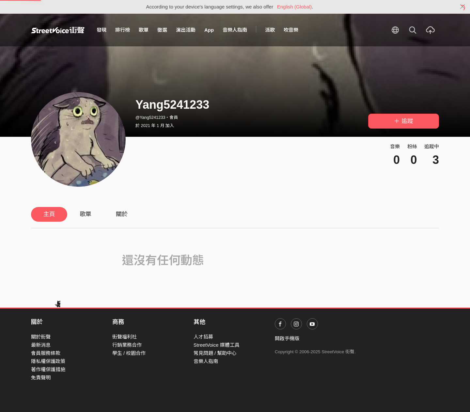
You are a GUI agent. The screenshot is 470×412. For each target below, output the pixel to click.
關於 (122, 214)
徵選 (162, 30)
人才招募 (203, 337)
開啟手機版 (287, 338)
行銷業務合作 (127, 345)
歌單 (144, 30)
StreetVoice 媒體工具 (217, 345)
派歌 (270, 30)
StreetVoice (58, 30)
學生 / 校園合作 (129, 353)
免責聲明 (41, 377)
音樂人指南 (235, 30)
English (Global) (294, 6)
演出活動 (186, 30)
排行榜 (122, 30)
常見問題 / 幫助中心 (215, 353)
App (209, 30)
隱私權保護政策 (48, 361)
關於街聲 (41, 337)
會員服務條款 (45, 353)
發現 (101, 30)
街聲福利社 (124, 337)
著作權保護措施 (48, 369)
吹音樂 (291, 30)
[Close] (462, 7)
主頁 (49, 214)
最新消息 (41, 345)
